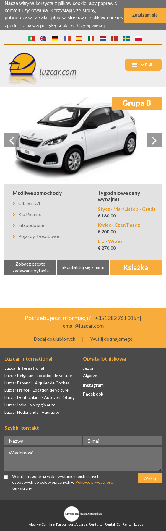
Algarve (90, 374)
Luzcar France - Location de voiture (36, 389)
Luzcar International (24, 367)
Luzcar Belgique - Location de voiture (38, 374)
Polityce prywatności (94, 481)
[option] (83, 140)
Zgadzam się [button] (145, 15)
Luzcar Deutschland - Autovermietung (39, 397)
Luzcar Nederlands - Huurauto (31, 411)
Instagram (93, 384)
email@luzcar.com (83, 325)
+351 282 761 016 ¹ (117, 317)
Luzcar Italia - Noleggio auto (30, 404)
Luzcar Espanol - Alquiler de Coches (37, 382)
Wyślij (149, 477)
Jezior (88, 367)
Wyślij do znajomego (111, 338)
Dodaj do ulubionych (54, 338)
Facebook (93, 393)
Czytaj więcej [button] (91, 25)
